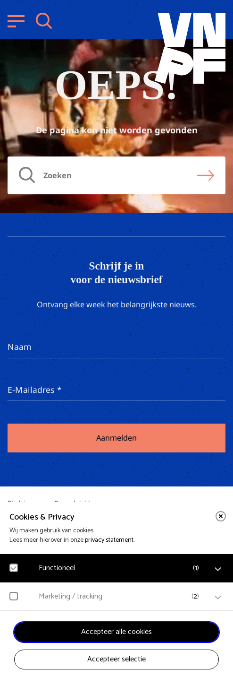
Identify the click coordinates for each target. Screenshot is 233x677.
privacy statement (109, 540)
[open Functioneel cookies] (218, 569)
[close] (221, 516)
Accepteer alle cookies (116, 631)
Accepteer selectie (116, 659)
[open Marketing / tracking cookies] (218, 597)
